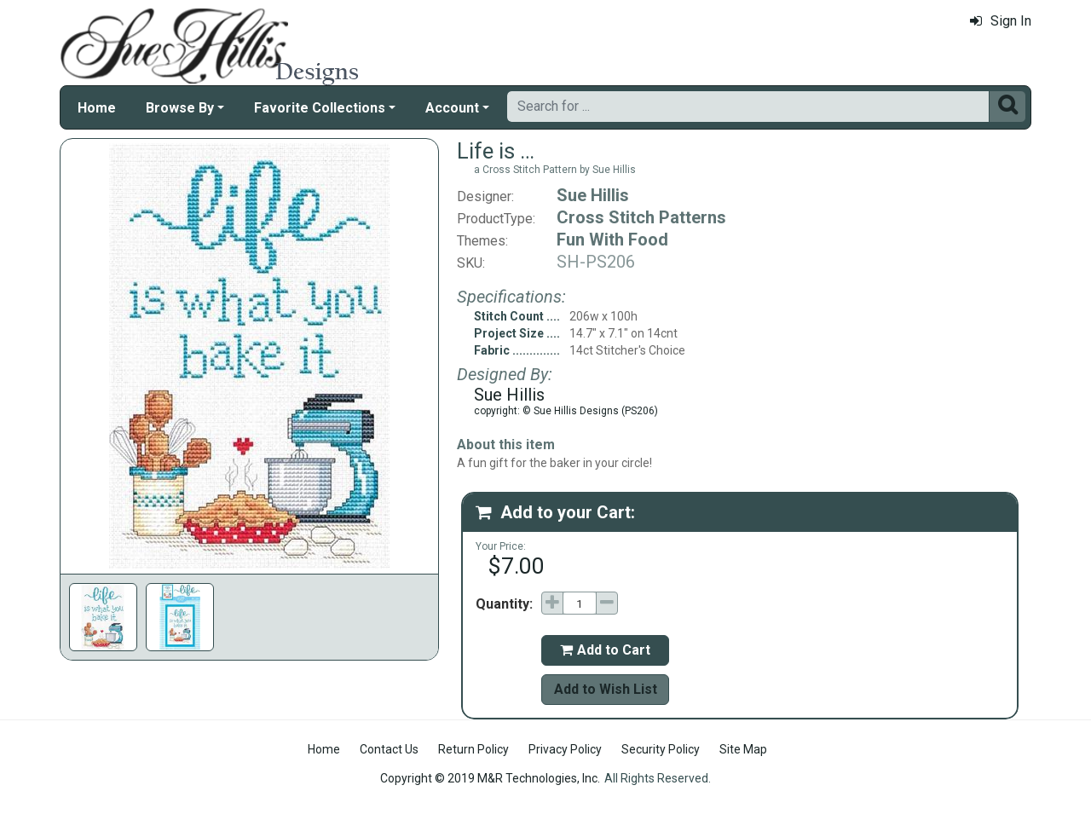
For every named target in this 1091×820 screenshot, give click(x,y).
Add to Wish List (605, 689)
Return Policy (473, 749)
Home (97, 108)
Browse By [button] (180, 108)
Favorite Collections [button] (319, 108)
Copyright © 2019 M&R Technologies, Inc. (490, 778)
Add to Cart (605, 650)
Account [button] (452, 108)
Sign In (1000, 21)
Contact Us (389, 749)
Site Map (743, 749)
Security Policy (660, 749)
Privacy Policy (565, 749)
